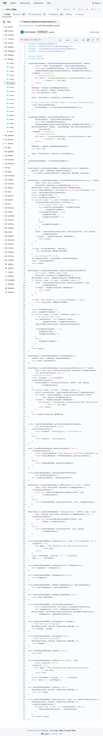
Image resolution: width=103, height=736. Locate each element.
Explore (13, 3)
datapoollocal (28, 25)
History (76, 40)
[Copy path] (58, 25)
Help (49, 3)
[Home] (4, 3)
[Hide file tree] (4, 22)
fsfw (8, 9)
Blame (68, 40)
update (52, 32)
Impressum (38, 3)
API (60, 734)
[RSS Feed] (58, 9)
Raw (60, 40)
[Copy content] (88, 40)
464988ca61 (42, 32)
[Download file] (83, 40)
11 (74, 9)
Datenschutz (25, 3)
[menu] (45, 734)
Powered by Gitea (34, 730)
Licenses (54, 734)
